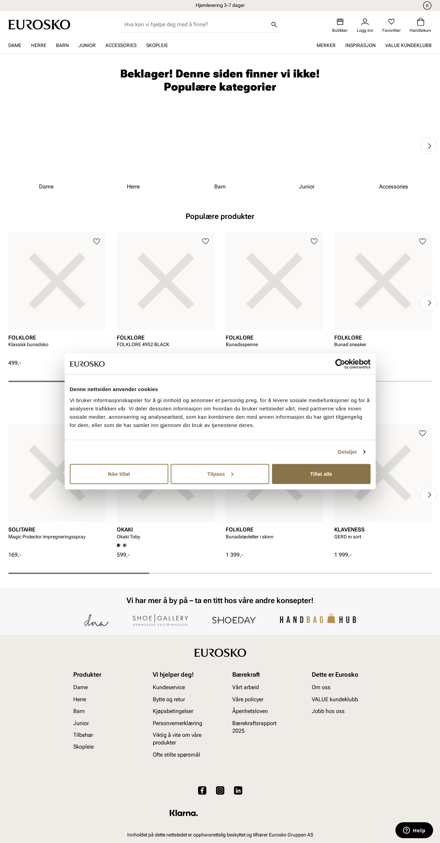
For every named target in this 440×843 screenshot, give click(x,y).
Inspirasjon (360, 45)
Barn (62, 45)
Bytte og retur (169, 699)
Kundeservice (169, 687)
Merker (326, 45)
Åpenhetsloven (250, 711)
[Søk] (274, 24)
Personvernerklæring (177, 723)
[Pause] (426, 5)
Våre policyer (247, 699)
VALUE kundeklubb (408, 45)
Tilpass (220, 473)
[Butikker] (340, 25)
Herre (38, 45)
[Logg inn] (365, 25)
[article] (57, 295)
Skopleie (157, 45)
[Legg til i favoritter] (96, 241)
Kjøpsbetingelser (173, 711)
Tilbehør (83, 735)
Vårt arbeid (245, 687)
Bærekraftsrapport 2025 (254, 727)
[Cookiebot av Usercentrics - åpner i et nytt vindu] (340, 364)
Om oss (321, 687)
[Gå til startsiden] (39, 24)
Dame (14, 45)
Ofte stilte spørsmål (176, 754)
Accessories (121, 45)
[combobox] (195, 24)
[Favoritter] (391, 25)
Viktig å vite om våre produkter (177, 739)
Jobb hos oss (328, 711)
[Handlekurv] (420, 25)
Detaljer (347, 452)
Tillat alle (321, 473)
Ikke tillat (119, 473)
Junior (87, 45)
